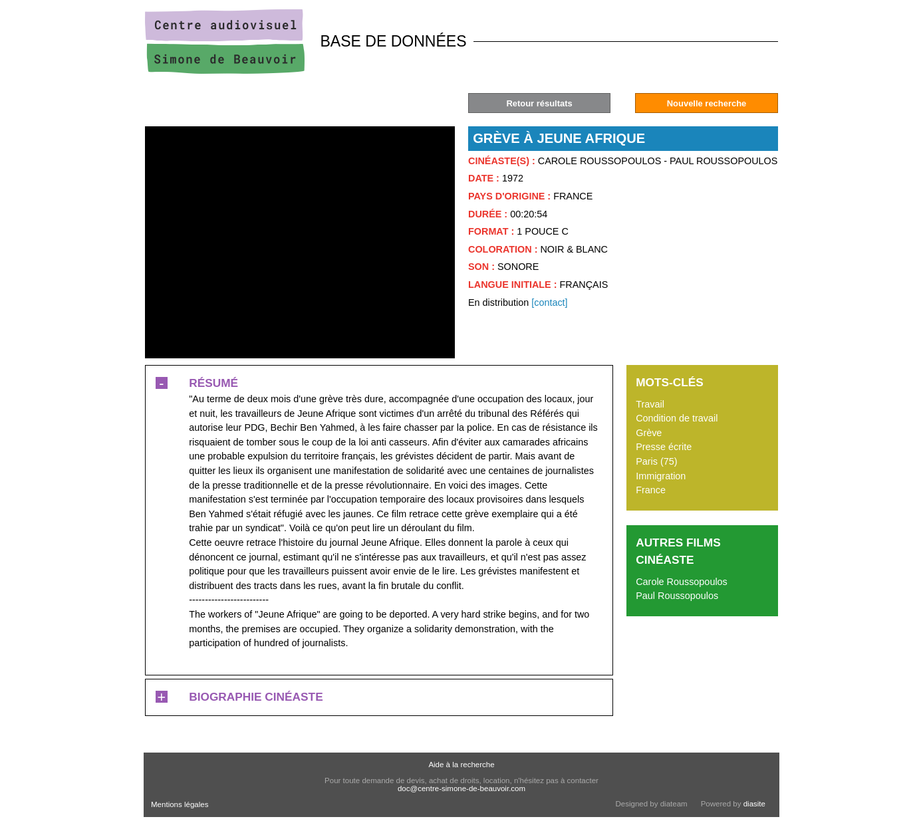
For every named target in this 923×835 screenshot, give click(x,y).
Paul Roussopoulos (677, 595)
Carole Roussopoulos (681, 581)
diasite (754, 804)
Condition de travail (677, 418)
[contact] (549, 302)
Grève (649, 432)
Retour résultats (539, 103)
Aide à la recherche (461, 765)
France (651, 490)
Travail (650, 404)
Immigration (661, 476)
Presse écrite (664, 446)
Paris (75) (656, 461)
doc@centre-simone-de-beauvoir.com (461, 788)
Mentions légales (179, 804)
